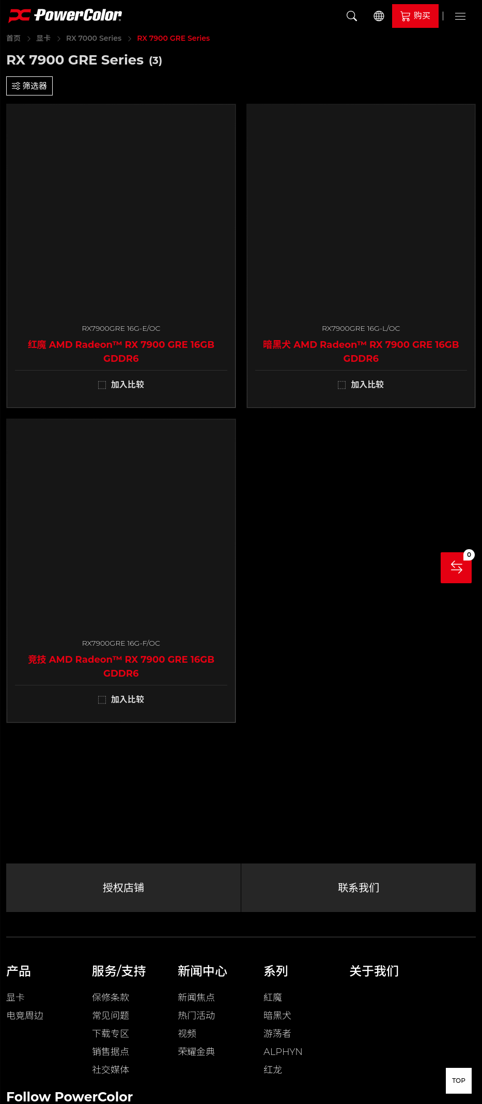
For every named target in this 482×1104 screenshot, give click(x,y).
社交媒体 (110, 1070)
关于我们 (374, 971)
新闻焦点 (196, 997)
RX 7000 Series (93, 38)
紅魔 (272, 997)
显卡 (43, 38)
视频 (187, 1033)
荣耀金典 (196, 1052)
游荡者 (277, 1033)
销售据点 (110, 1052)
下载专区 (110, 1033)
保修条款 (110, 997)
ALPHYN (283, 1052)
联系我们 (358, 888)
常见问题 (110, 1015)
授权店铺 (123, 888)
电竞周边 (24, 1015)
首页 (13, 38)
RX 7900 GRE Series (173, 38)
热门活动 (196, 1015)
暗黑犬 (277, 1015)
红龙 (272, 1070)
